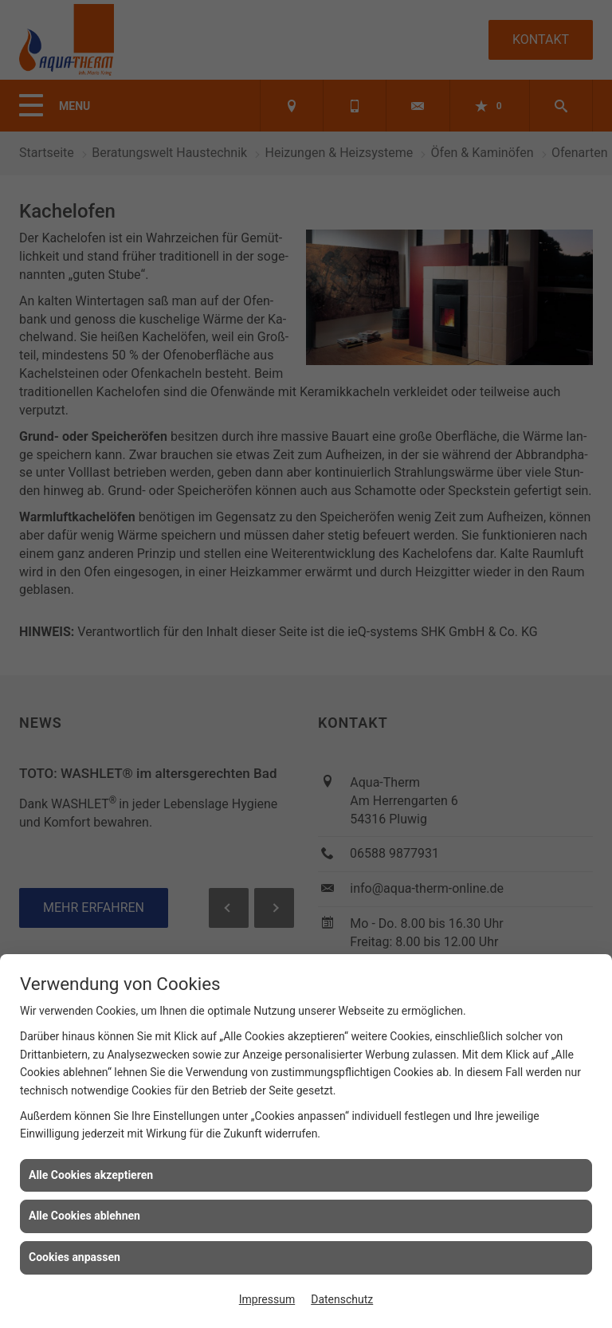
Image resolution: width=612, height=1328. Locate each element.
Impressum (267, 1299)
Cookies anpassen (74, 1257)
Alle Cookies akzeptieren (91, 1175)
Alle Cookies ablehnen (84, 1215)
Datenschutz (342, 1299)
